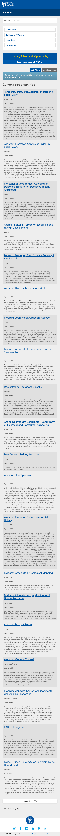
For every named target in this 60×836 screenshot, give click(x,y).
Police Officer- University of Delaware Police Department (29, 763)
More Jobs (30, 801)
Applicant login (49, 70)
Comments (28, 834)
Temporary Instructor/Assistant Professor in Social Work (28, 93)
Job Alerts (35, 70)
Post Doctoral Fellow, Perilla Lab (22, 454)
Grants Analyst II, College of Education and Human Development (28, 226)
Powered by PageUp (11, 808)
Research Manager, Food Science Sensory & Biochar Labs (29, 257)
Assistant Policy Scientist (18, 624)
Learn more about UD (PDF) (30, 62)
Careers (8, 12)
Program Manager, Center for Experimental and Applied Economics (28, 692)
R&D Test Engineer (14, 727)
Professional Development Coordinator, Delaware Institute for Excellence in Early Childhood (27, 186)
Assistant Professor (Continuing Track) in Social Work (27, 145)
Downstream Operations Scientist (23, 386)
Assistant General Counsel (19, 659)
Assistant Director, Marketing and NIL (25, 287)
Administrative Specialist (18, 475)
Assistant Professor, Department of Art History (26, 519)
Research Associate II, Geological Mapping (28, 572)
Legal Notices (36, 834)
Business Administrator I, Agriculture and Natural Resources (27, 597)
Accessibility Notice (47, 834)
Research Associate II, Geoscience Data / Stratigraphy (27, 350)
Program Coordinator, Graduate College (27, 317)
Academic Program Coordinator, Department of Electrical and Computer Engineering (29, 423)
